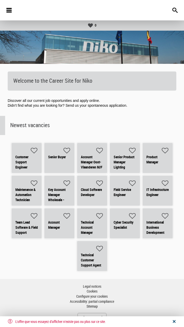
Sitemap (92, 306)
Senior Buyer (57, 157)
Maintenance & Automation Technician (25, 195)
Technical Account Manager (87, 227)
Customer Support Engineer (21, 162)
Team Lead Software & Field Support (26, 227)
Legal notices (92, 286)
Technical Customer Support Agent (91, 260)
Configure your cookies (92, 296)
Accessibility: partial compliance (92, 301)
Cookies (92, 291)
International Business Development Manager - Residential (155, 232)
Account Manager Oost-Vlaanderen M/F (91, 162)
